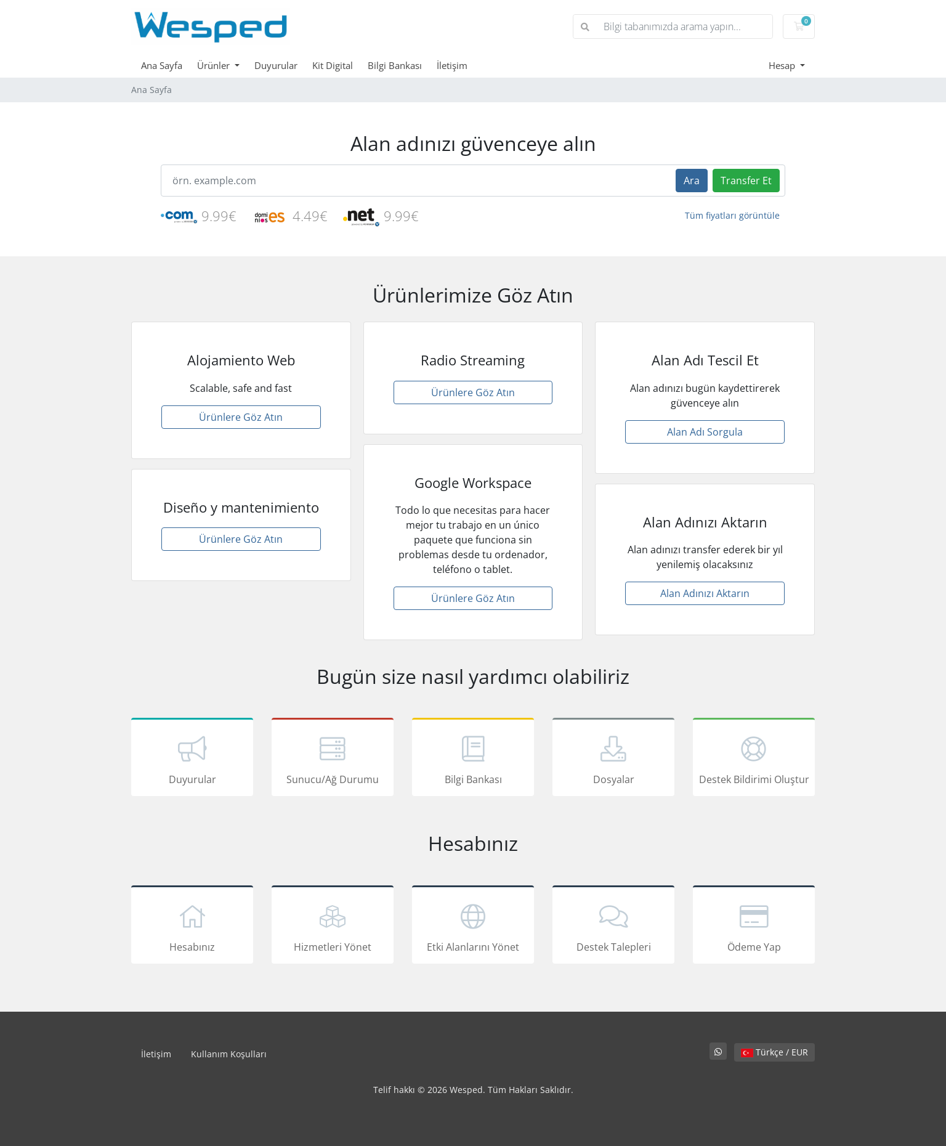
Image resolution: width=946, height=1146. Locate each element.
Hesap (783, 65)
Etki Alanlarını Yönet (473, 927)
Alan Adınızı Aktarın (705, 593)
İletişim (452, 65)
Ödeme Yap (754, 927)
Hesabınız (192, 927)
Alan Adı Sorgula (705, 432)
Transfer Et (746, 180)
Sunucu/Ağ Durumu (333, 759)
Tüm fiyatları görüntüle (732, 215)
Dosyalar (613, 759)
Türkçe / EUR (774, 1052)
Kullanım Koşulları (229, 1054)
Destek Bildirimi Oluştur (754, 759)
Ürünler (214, 65)
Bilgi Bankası (395, 65)
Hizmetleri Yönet (333, 927)
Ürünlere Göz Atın (241, 417)
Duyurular (275, 65)
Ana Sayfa (161, 65)
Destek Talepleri (613, 927)
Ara (692, 180)
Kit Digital (332, 65)
